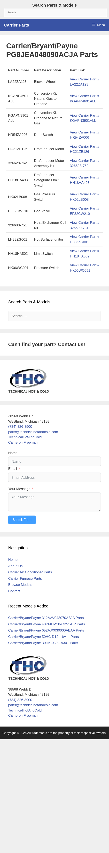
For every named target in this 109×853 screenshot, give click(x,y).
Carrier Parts (16, 25)
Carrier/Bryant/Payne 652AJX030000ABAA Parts (46, 630)
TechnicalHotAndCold (25, 437)
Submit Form (22, 520)
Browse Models (20, 585)
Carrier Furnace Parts (25, 579)
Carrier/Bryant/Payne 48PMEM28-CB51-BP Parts (46, 624)
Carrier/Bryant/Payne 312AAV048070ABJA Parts (46, 618)
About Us (15, 566)
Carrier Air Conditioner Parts (30, 572)
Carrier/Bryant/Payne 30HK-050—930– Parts (43, 643)
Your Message (19, 489)
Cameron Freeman (23, 442)
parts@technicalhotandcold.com (33, 432)
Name (12, 453)
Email (12, 469)
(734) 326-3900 (20, 427)
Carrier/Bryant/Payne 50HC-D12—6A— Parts (43, 637)
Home (12, 560)
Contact (14, 591)
